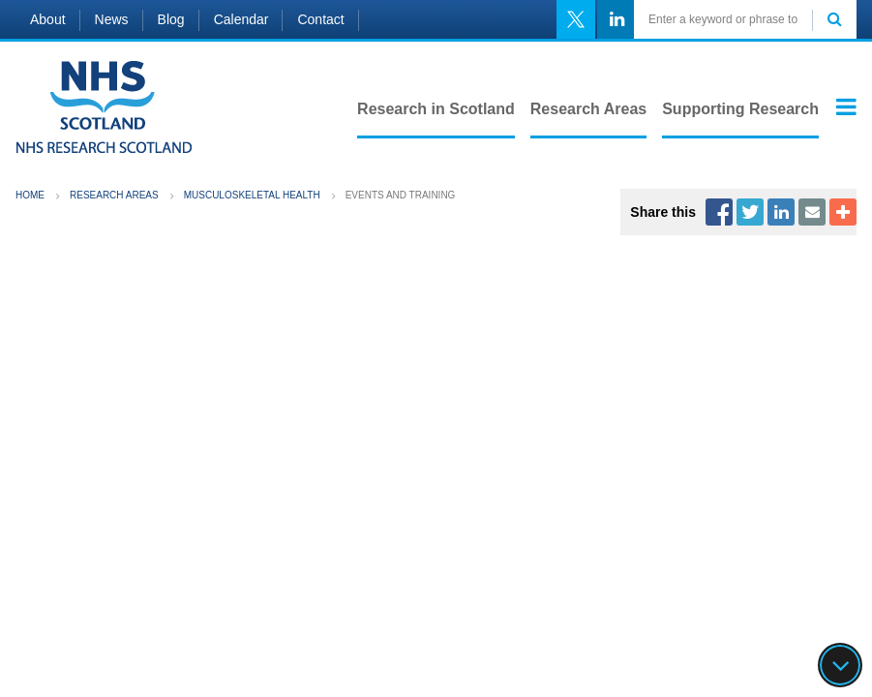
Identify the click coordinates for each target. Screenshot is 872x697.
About (48, 19)
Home (30, 195)
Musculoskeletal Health (252, 195)
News (112, 19)
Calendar (241, 19)
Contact (320, 19)
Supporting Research (740, 109)
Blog (171, 19)
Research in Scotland (436, 109)
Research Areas (588, 109)
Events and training (401, 195)
